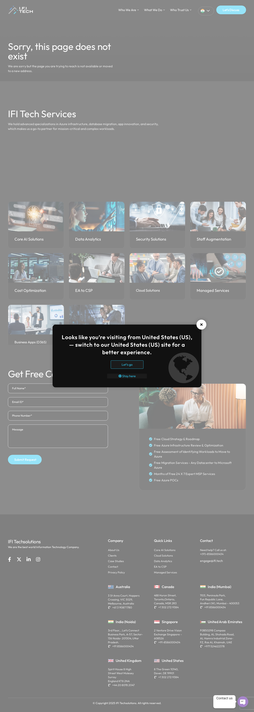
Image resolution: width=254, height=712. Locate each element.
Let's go (127, 365)
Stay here (127, 376)
